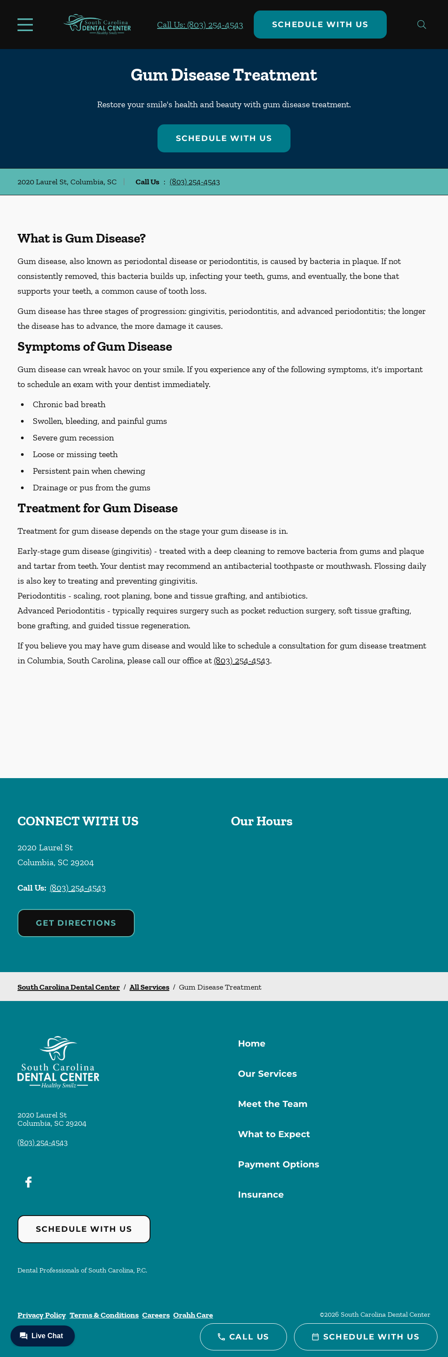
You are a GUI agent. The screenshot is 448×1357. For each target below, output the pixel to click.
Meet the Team (273, 1104)
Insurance (261, 1194)
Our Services (267, 1073)
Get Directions (76, 923)
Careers (156, 1315)
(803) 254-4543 (195, 182)
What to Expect (274, 1134)
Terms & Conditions (104, 1315)
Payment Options (278, 1164)
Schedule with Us (320, 24)
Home (252, 1043)
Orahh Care (193, 1315)
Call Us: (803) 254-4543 (200, 24)
